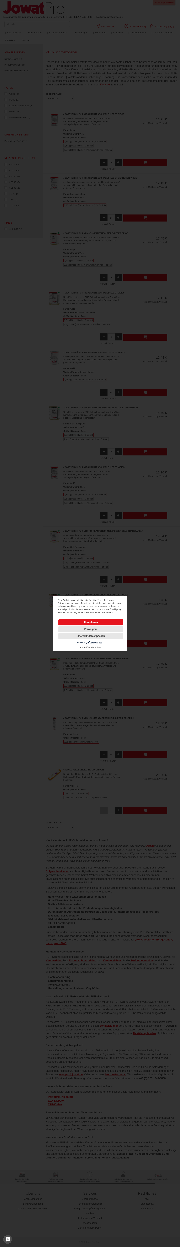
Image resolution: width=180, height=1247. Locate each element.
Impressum (82, 647)
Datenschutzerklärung (94, 647)
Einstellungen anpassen (91, 635)
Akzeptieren (91, 622)
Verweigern (90, 629)
